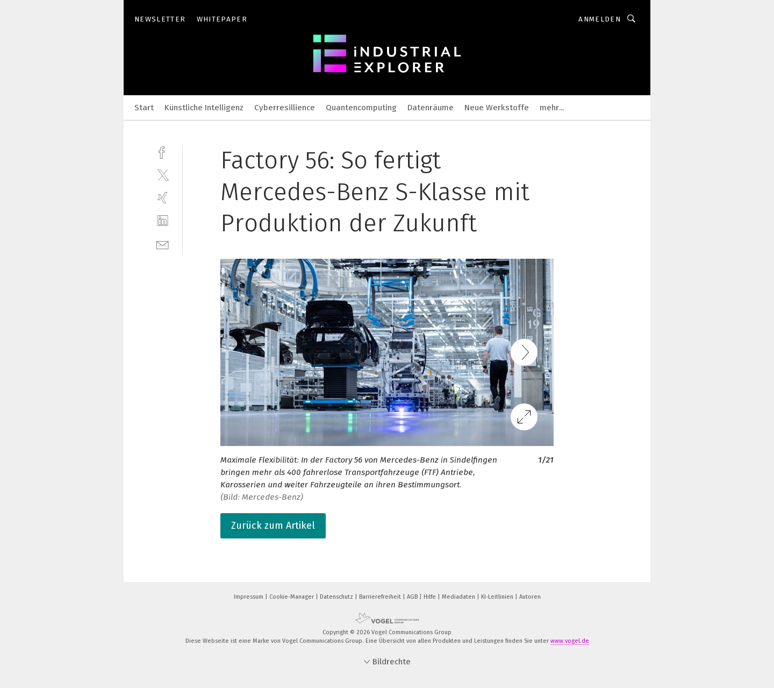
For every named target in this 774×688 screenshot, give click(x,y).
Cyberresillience (284, 107)
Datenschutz (337, 596)
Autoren (530, 596)
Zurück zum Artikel (273, 525)
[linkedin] (162, 221)
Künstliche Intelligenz (203, 107)
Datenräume (430, 107)
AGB (413, 596)
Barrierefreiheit (381, 596)
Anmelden (599, 19)
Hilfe (431, 596)
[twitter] (162, 174)
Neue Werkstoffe (496, 107)
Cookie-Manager (292, 596)
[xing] (162, 197)
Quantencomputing (361, 107)
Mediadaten (459, 596)
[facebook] (162, 151)
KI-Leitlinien (498, 596)
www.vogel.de (569, 640)
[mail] (162, 244)
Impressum (249, 596)
